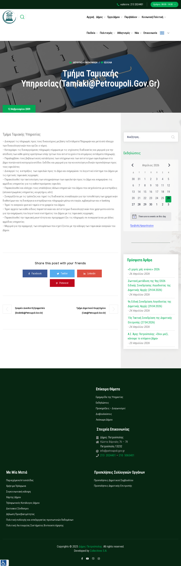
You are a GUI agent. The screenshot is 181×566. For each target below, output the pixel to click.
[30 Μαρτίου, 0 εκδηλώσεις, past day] (133, 180)
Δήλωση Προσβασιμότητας (20, 514)
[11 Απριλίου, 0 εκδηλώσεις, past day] (162, 186)
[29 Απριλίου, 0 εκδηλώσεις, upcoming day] (145, 205)
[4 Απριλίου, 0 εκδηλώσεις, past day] (162, 180)
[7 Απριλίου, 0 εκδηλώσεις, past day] (139, 186)
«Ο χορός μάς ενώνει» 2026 (144, 269)
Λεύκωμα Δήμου (104, 419)
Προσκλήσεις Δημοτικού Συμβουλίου (113, 480)
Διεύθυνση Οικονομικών (85, 62)
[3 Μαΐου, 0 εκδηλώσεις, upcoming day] (168, 205)
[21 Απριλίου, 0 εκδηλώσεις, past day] (139, 199)
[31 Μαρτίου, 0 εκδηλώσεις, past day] (139, 180)
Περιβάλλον (130, 17)
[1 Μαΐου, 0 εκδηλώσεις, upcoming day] (157, 205)
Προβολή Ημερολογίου (142, 225)
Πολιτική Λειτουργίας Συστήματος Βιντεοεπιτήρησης (35, 525)
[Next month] (169, 165)
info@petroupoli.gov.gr (112, 450)
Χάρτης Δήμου (13, 497)
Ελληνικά (162, 33)
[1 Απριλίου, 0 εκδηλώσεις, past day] (145, 180)
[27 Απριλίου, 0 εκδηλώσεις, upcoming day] (133, 205)
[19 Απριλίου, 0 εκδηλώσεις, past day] (168, 193)
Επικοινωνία (150, 33)
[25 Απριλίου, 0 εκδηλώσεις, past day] (162, 199)
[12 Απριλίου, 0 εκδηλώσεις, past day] (168, 186)
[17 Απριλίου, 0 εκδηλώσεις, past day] (157, 193)
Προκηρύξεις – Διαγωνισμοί (110, 408)
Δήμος (99, 17)
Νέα (137, 33)
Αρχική (90, 17)
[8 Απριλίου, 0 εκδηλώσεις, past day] (145, 186)
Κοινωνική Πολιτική (152, 17)
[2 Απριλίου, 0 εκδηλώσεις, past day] (151, 180)
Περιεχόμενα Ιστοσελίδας (20, 480)
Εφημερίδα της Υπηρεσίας (109, 397)
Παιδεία (91, 33)
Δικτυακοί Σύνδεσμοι (17, 508)
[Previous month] (132, 165)
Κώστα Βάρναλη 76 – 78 (114, 441)
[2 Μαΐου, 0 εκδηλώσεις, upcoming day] (162, 205)
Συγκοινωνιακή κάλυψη (18, 491)
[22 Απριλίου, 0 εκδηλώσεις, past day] (145, 199)
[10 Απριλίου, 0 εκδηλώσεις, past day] (157, 186)
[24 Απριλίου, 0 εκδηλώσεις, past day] (157, 199)
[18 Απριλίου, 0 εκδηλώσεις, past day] (162, 193)
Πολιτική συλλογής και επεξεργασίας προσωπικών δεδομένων (39, 519)
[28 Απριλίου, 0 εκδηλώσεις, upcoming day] (139, 205)
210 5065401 (126, 455)
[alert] (150, 216)
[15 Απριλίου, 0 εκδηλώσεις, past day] (145, 193)
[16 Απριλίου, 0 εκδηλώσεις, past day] (151, 193)
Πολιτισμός (106, 33)
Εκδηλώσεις (102, 402)
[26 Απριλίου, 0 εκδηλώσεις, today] (168, 199)
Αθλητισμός (123, 33)
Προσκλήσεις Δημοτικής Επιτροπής (113, 485)
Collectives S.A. (98, 550)
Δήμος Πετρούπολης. (91, 546)
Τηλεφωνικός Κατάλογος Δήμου (23, 502)
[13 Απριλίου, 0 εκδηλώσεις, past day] (133, 193)
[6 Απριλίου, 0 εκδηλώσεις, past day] (133, 186)
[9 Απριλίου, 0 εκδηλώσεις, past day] (151, 186)
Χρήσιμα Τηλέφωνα (16, 486)
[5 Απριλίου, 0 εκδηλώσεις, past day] (168, 180)
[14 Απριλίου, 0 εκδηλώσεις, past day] (139, 193)
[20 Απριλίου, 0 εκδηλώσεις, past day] (133, 199)
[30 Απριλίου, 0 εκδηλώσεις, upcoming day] (151, 205)
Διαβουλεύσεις (104, 414)
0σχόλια (106, 62)
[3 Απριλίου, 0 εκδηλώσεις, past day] (157, 180)
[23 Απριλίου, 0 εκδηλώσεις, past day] (151, 199)
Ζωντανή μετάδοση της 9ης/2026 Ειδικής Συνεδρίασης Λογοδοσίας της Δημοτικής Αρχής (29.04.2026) (149, 285)
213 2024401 (108, 455)
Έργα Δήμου (113, 17)
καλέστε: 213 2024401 (130, 4)
